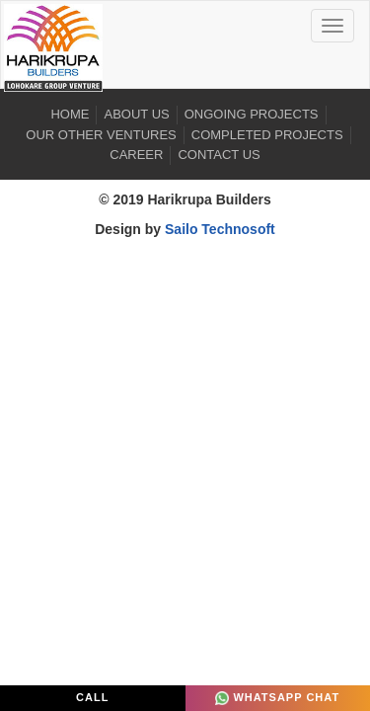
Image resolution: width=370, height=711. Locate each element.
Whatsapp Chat (277, 698)
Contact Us (218, 154)
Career (136, 154)
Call (92, 697)
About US (136, 114)
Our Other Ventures (101, 134)
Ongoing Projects (252, 114)
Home (69, 114)
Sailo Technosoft (220, 229)
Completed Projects (267, 134)
